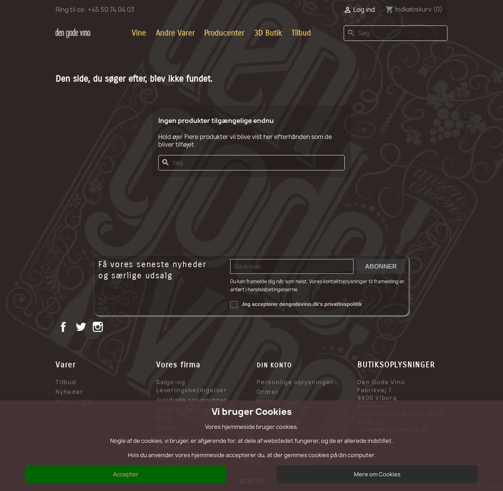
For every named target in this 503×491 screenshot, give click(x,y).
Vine (139, 33)
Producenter (224, 33)
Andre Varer (175, 33)
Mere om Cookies (377, 474)
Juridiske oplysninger (191, 400)
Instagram (99, 328)
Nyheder (69, 392)
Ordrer (268, 392)
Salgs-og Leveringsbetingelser (191, 386)
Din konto (274, 365)
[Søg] (395, 33)
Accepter (125, 474)
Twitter (81, 328)
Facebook (64, 328)
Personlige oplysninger (295, 382)
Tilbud (301, 33)
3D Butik (268, 33)
